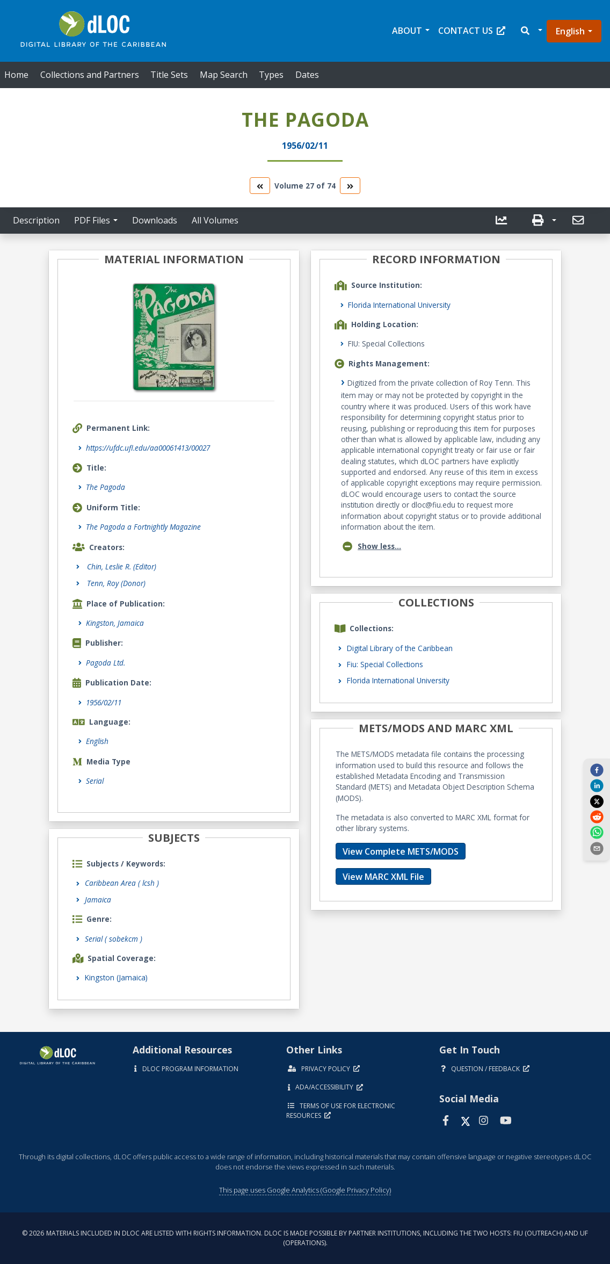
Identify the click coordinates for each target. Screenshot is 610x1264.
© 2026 (305, 1238)
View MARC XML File (383, 877)
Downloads (154, 220)
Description (36, 220)
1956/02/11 (103, 702)
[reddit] (596, 817)
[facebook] (596, 770)
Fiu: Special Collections (385, 664)
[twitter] (596, 801)
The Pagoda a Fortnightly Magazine (143, 527)
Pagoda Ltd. (105, 663)
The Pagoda (105, 487)
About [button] (407, 31)
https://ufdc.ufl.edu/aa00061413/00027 (148, 448)
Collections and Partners (89, 75)
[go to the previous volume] (260, 185)
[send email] (596, 848)
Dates (307, 75)
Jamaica (98, 899)
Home (16, 75)
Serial (95, 781)
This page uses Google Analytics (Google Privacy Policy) (305, 1190)
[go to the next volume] (350, 185)
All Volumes (215, 220)
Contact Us (471, 31)
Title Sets (169, 75)
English (570, 31)
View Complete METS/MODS (401, 851)
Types (271, 75)
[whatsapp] (596, 832)
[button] (531, 31)
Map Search (224, 75)
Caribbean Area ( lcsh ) (122, 883)
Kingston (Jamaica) (116, 977)
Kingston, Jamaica (115, 623)
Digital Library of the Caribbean (400, 648)
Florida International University (399, 305)
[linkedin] (596, 785)
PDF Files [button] (92, 220)
